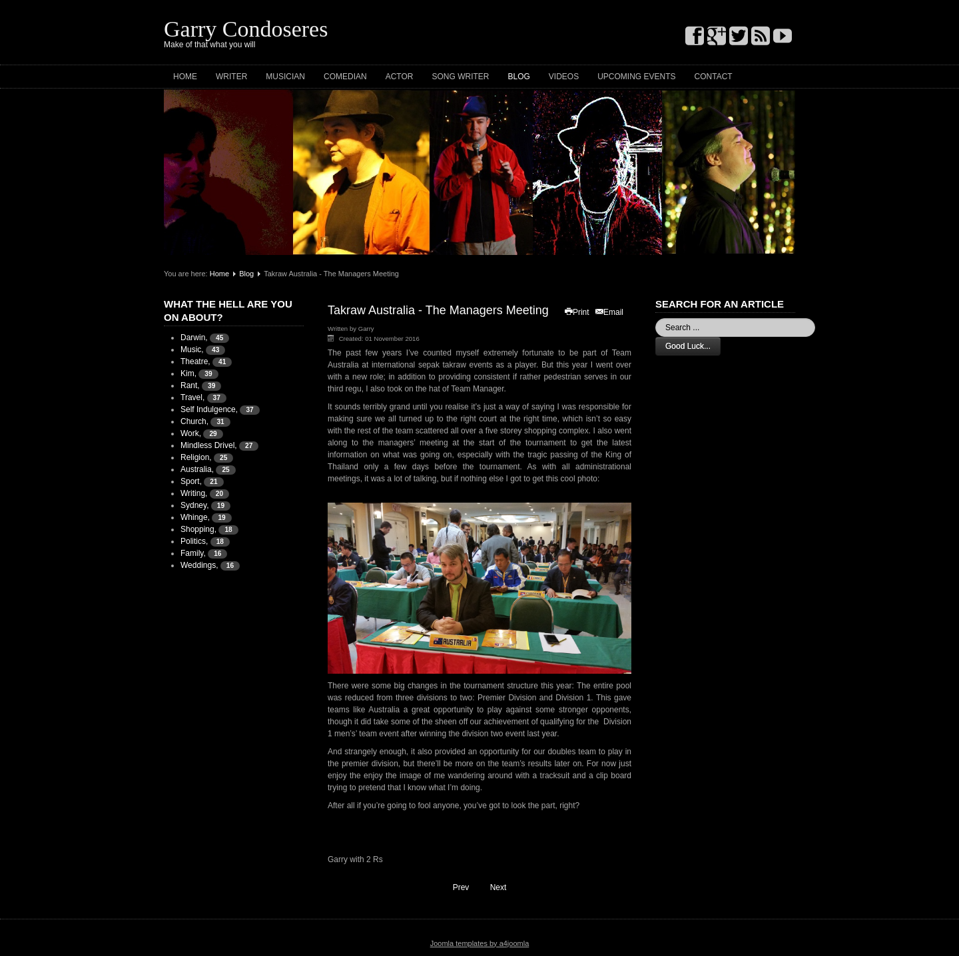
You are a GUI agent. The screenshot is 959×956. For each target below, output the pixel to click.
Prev (455, 886)
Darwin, (194, 337)
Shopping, (198, 529)
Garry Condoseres (246, 29)
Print (576, 312)
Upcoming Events (636, 76)
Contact (714, 76)
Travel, (192, 397)
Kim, (188, 373)
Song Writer (460, 76)
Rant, (190, 385)
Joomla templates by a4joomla (479, 943)
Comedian (345, 76)
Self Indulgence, (209, 409)
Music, (192, 349)
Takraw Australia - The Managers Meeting (438, 310)
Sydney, (194, 505)
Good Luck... (688, 346)
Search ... (655, 318)
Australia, (197, 469)
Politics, (194, 541)
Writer (231, 76)
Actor (400, 76)
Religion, (196, 457)
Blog (518, 76)
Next (504, 886)
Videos (564, 76)
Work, (190, 433)
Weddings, (199, 565)
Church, (194, 421)
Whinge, (195, 517)
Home (185, 76)
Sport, (191, 481)
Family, (193, 553)
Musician (285, 76)
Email (608, 312)
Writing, (193, 493)
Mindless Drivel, (208, 445)
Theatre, (195, 361)
